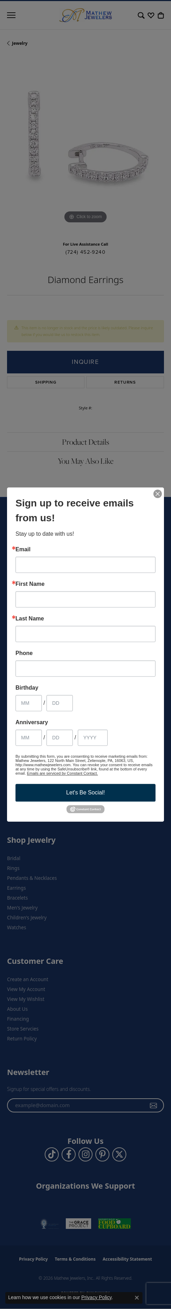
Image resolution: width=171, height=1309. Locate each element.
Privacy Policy (96, 1297)
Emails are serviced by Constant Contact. (62, 773)
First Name (30, 584)
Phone (24, 653)
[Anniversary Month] (28, 737)
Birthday (26, 688)
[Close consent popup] (137, 1298)
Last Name (29, 619)
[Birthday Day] (59, 703)
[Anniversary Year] (93, 737)
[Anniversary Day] (59, 737)
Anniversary (31, 722)
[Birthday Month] (28, 703)
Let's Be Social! (85, 792)
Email (23, 549)
